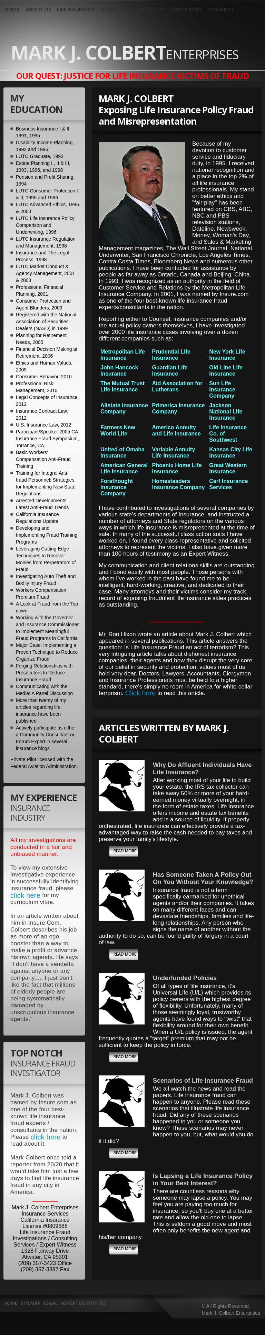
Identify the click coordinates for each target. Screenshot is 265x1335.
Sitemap (30, 1303)
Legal (51, 1303)
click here (25, 895)
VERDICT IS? (151, 9)
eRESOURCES (186, 9)
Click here (140, 693)
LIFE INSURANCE (76, 9)
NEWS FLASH (116, 9)
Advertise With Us (83, 1303)
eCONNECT (220, 9)
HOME (11, 9)
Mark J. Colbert (125, 52)
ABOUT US (38, 9)
